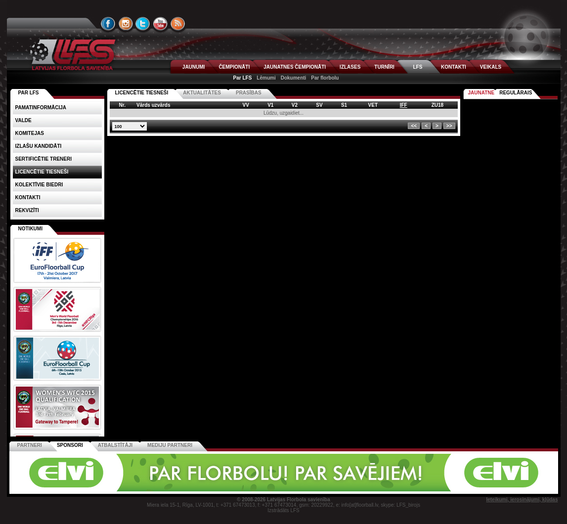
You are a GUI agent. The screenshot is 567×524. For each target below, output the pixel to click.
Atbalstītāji (115, 445)
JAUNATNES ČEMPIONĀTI (294, 67)
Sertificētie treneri (43, 159)
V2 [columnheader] (295, 105)
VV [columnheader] (246, 105)
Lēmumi (266, 78)
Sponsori (70, 445)
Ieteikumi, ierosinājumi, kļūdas (522, 499)
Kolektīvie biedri (39, 184)
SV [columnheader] (319, 105)
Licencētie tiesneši (142, 92)
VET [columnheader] (373, 105)
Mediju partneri (169, 445)
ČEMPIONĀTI (234, 67)
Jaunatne (481, 92)
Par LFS (242, 78)
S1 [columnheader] (344, 105)
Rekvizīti (27, 210)
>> (449, 126)
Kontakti (28, 197)
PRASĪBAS (249, 92)
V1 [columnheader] (270, 105)
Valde (23, 120)
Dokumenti (293, 78)
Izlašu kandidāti (38, 146)
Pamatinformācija (41, 107)
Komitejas (29, 133)
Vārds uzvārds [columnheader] (153, 105)
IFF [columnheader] (403, 105)
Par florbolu (325, 78)
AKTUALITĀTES (202, 92)
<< (414, 126)
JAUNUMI (193, 67)
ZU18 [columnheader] (437, 105)
